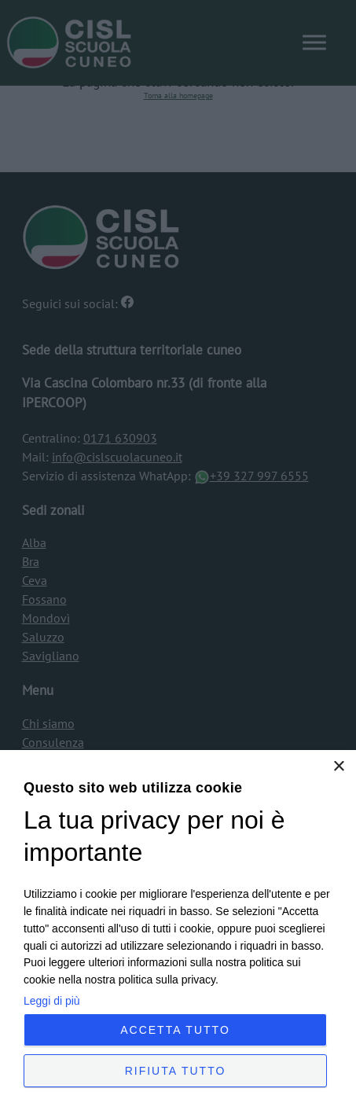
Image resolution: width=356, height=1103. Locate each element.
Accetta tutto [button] (175, 1030)
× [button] (338, 767)
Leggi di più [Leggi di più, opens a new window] (52, 1001)
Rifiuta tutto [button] (175, 1070)
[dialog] (178, 926)
